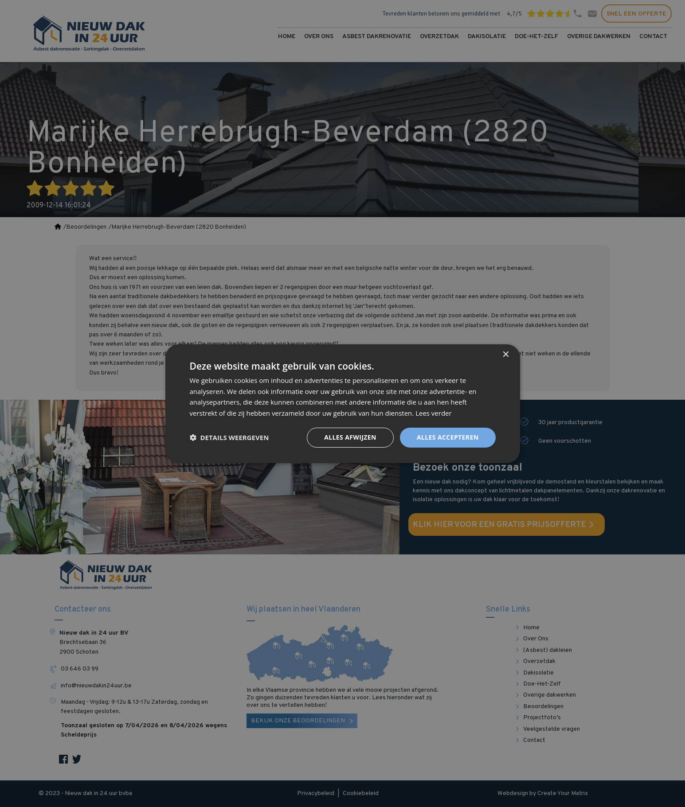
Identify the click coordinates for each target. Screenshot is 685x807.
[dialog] (342, 403)
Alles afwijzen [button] (350, 437)
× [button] (505, 354)
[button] (229, 437)
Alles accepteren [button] (448, 437)
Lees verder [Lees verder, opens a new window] (433, 413)
